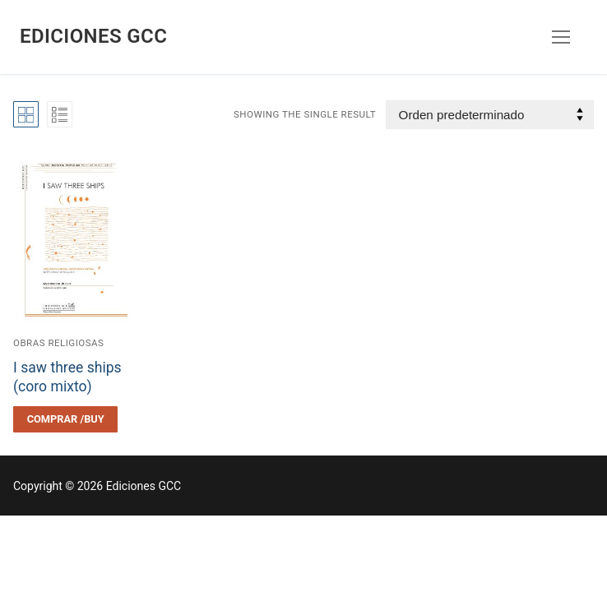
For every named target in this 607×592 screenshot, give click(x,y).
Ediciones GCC (93, 36)
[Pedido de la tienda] (490, 114)
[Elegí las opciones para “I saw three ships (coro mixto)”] (65, 419)
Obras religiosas (58, 343)
